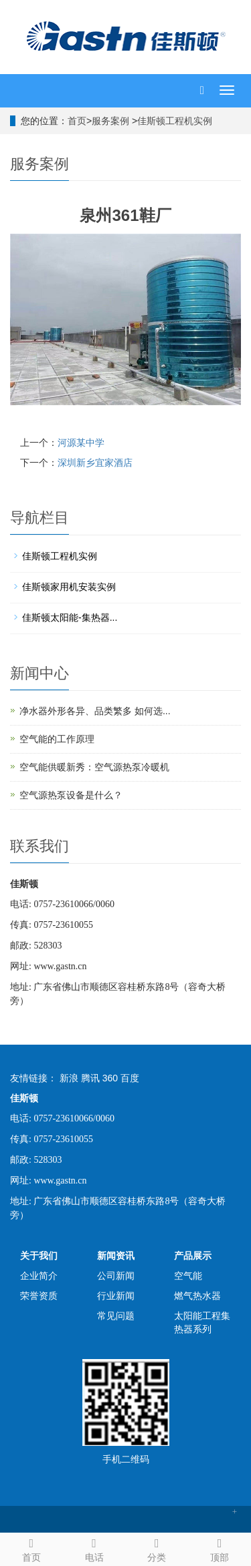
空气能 (188, 1275)
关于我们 (39, 1255)
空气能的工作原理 (56, 739)
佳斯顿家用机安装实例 (69, 586)
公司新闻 (116, 1275)
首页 (77, 120)
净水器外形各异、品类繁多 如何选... (95, 711)
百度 (129, 1078)
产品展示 (193, 1255)
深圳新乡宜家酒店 (95, 462)
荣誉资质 (39, 1295)
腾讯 (90, 1078)
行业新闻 (116, 1295)
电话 (94, 1548)
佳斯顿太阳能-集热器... (69, 617)
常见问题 (116, 1315)
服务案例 (112, 120)
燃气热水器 (197, 1295)
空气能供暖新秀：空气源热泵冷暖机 (94, 767)
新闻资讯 (116, 1255)
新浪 (69, 1078)
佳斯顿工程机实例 (174, 120)
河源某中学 (81, 442)
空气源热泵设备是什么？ (70, 795)
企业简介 (39, 1275)
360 (110, 1078)
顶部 (219, 1548)
